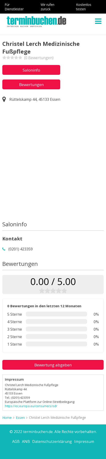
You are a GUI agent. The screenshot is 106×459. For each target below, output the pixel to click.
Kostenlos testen (83, 6)
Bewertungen (31, 84)
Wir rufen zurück (47, 6)
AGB (16, 441)
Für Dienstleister (14, 6)
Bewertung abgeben (53, 365)
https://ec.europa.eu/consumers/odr (31, 406)
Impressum (84, 441)
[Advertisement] (53, 162)
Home (7, 417)
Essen (20, 417)
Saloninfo (31, 70)
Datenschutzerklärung (52, 441)
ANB (26, 441)
